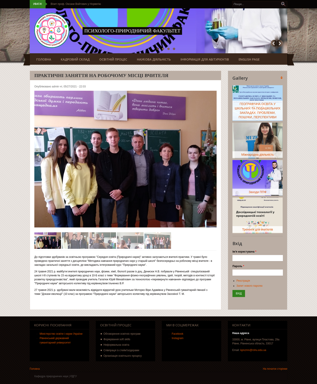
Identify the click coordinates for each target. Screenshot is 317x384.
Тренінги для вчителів (257, 229)
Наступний (280, 43)
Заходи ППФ (258, 192)
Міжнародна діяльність (257, 154)
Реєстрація (243, 280)
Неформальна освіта (116, 344)
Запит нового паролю (249, 285)
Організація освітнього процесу (122, 355)
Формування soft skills (116, 339)
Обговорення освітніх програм (121, 333)
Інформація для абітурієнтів (205, 59)
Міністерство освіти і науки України (61, 333)
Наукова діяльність (154, 59)
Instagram (177, 338)
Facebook (177, 333)
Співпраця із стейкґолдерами (121, 350)
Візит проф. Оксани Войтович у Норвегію (76, 4)
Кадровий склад (75, 59)
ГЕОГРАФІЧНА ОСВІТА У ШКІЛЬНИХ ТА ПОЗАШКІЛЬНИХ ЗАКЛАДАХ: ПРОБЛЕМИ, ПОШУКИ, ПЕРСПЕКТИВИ (257, 110)
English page (249, 59)
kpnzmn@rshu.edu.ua (253, 350)
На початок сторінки (275, 368)
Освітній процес (113, 59)
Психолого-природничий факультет (132, 30)
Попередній (274, 43)
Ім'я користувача (244, 251)
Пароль (238, 266)
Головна (43, 59)
